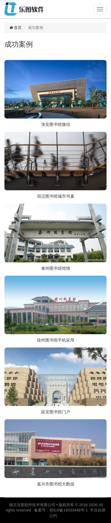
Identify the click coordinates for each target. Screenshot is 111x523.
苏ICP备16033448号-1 (69, 510)
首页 (15, 27)
